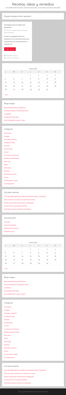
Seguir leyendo (9, 49)
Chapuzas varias (9, 142)
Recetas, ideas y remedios (33, 4)
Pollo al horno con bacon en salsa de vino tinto (19, 199)
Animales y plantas (10, 139)
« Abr (6, 95)
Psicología (7, 168)
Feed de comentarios (11, 228)
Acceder (7, 222)
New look (7, 161)
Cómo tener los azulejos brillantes (15, 206)
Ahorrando (7, 133)
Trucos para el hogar (11, 180)
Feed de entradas (10, 225)
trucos (6, 177)
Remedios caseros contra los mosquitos (17, 209)
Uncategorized (9, 184)
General (6, 146)
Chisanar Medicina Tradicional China (16, 111)
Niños (6, 164)
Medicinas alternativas (11, 158)
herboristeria (8, 149)
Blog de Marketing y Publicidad (14, 107)
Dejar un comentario (13, 58)
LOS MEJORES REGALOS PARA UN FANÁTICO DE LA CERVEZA (25, 196)
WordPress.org (9, 231)
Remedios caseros (12, 55)
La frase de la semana (11, 155)
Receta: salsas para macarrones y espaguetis (19, 203)
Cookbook (7, 114)
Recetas (7, 171)
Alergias (7, 136)
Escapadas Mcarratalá (11, 117)
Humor (6, 152)
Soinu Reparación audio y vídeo (14, 120)
